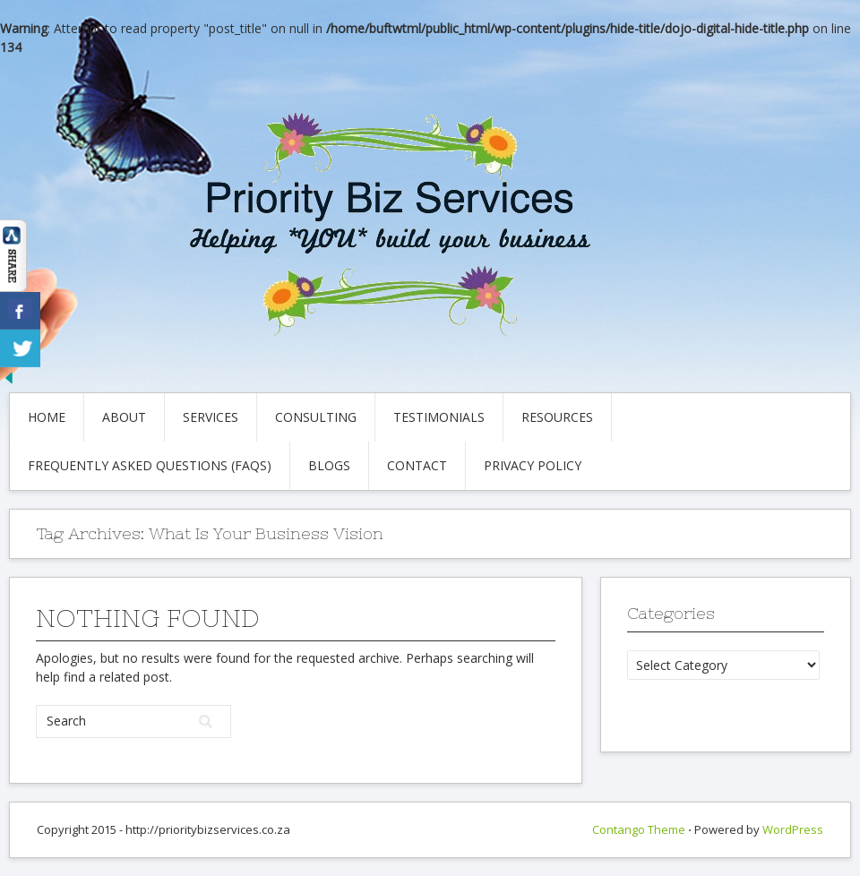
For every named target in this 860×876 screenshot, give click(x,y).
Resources (557, 416)
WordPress (792, 829)
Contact (417, 465)
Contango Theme (638, 829)
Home (46, 416)
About (124, 416)
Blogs (329, 465)
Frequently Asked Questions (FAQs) (149, 465)
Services (210, 416)
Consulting (316, 416)
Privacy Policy (532, 465)
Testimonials (439, 416)
